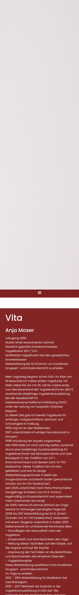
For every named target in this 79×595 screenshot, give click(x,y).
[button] (39, 292)
